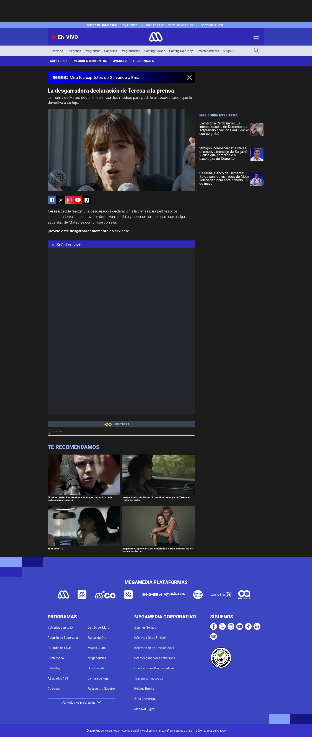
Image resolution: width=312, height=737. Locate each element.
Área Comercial (145, 699)
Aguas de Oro (97, 637)
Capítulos (110, 51)
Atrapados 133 (58, 678)
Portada (57, 51)
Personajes (143, 61)
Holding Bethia (144, 688)
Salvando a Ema (212, 25)
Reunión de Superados (63, 637)
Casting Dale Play (181, 51)
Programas (92, 51)
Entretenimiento (208, 51)
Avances (120, 61)
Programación (130, 51)
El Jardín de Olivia (152, 25)
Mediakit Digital (144, 709)
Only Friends (128, 25)
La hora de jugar (99, 678)
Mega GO (229, 51)
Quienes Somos (145, 627)
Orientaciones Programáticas (154, 668)
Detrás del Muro (98, 627)
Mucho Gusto (97, 648)
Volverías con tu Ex (60, 627)
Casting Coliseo (154, 51)
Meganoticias (97, 658)
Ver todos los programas (81, 702)
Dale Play (54, 668)
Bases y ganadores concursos (154, 658)
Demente (56, 431)
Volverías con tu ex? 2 (182, 25)
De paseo (54, 688)
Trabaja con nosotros (148, 678)
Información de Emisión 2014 (154, 648)
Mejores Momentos (90, 61)
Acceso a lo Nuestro (101, 688)
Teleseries (74, 51)
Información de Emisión (150, 637)
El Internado (56, 658)
